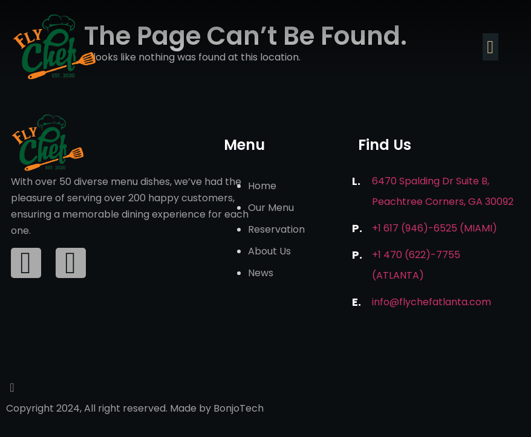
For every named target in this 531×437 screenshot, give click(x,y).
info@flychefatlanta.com (431, 302)
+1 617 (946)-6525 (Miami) (434, 228)
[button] (490, 46)
